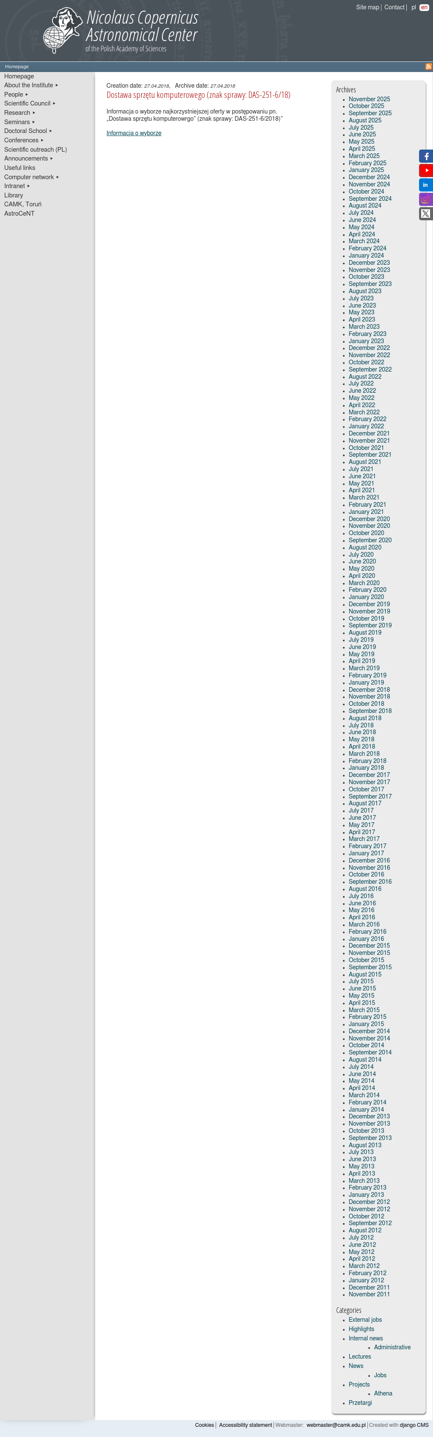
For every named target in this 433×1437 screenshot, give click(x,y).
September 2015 (370, 968)
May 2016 (362, 910)
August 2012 (365, 1231)
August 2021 (365, 462)
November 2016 (369, 868)
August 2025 (365, 121)
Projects (359, 1385)
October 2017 (366, 790)
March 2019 (364, 668)
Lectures (360, 1357)
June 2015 (362, 989)
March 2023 (364, 327)
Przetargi (360, 1403)
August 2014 (365, 1060)
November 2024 (369, 185)
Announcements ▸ (29, 158)
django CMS (414, 1425)
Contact (394, 8)
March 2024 (364, 241)
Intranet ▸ (17, 186)
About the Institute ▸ (31, 85)
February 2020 (367, 590)
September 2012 (370, 1223)
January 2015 (366, 1024)
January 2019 (366, 683)
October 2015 (366, 960)
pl (413, 8)
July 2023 (361, 299)
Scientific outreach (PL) (35, 150)
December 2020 (369, 519)
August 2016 (365, 889)
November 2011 (369, 1295)
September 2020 (370, 541)
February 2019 (367, 676)
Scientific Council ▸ (30, 103)
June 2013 (362, 1159)
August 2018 (365, 718)
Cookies (204, 1425)
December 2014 (369, 1032)
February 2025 (367, 163)
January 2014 (366, 1110)
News (356, 1366)
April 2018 (362, 747)
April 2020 (362, 576)
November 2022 (369, 355)
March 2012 (364, 1266)
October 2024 (366, 192)
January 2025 (366, 170)
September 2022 (370, 370)
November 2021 (369, 441)
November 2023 (369, 270)
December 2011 (369, 1288)
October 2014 (366, 1046)
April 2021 (362, 491)
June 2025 (362, 135)
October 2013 (366, 1131)
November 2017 (369, 782)
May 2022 (362, 398)
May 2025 (362, 142)
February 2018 (367, 761)
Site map (367, 8)
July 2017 (361, 811)
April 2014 (362, 1088)
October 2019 (366, 619)
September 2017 (370, 797)
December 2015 (369, 946)
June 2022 (362, 391)
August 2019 (365, 633)
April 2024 (362, 235)
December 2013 (369, 1117)
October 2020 (366, 533)
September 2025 (370, 114)
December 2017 (369, 775)
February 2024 (367, 249)
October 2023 (366, 277)
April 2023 (362, 320)
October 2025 (366, 106)
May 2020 (362, 569)
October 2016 (366, 875)
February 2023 (367, 334)
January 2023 (366, 341)
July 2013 (361, 1152)
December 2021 (369, 434)
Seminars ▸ (20, 122)
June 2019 (362, 647)
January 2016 (366, 939)
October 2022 (366, 363)
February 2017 (367, 846)
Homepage (19, 76)
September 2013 (370, 1138)
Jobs (380, 1376)
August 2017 (365, 804)
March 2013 (364, 1181)
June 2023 (362, 306)
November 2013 (369, 1124)
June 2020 (362, 562)
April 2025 (362, 149)
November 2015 (369, 953)
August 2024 (365, 206)
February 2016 (367, 932)
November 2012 (369, 1209)
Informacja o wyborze (134, 133)
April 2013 (362, 1174)
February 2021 (367, 505)
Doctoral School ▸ (28, 131)
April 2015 (362, 1003)
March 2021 (364, 498)
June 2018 (362, 732)
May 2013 (362, 1167)
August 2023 (365, 291)
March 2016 (364, 925)
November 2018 (369, 697)
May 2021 (362, 484)
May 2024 (362, 227)
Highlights (362, 1329)
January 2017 (366, 854)
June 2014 (362, 1074)
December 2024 (369, 177)
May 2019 (362, 654)
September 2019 (370, 626)
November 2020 (369, 526)
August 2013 (365, 1145)
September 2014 (370, 1053)
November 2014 (369, 1039)
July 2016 (361, 896)
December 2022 (369, 348)
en (424, 8)
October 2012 (366, 1217)
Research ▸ (20, 113)
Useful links (20, 168)
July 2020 (361, 555)
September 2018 (370, 711)
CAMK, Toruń (22, 204)
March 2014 (364, 1096)
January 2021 (366, 512)
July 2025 (361, 128)
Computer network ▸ (32, 177)
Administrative (392, 1348)
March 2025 (364, 156)
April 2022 (362, 405)
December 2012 (369, 1202)
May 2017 (362, 825)
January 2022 (366, 427)
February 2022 (367, 419)
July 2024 (361, 213)
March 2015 (364, 1010)
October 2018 (366, 704)
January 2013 (366, 1195)
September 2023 (370, 284)
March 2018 (364, 754)
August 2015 (365, 975)
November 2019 (369, 612)
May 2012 (362, 1252)
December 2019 (369, 605)
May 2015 (362, 996)
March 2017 (364, 839)
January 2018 (366, 768)
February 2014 (367, 1103)
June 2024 (362, 220)
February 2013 (367, 1188)
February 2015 (367, 1017)
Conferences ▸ (24, 140)
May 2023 (362, 313)
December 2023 (369, 263)
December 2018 (369, 690)
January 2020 (366, 597)
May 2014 (362, 1081)
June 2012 (362, 1245)
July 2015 (361, 982)
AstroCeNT (19, 214)
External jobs (365, 1320)
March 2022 (364, 413)
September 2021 (370, 455)
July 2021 (361, 469)
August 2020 (365, 548)
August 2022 (365, 377)
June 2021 (362, 477)
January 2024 (366, 256)
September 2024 (370, 199)
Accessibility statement (245, 1425)
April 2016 (362, 918)
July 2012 (361, 1238)
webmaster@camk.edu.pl (336, 1425)
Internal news (366, 1339)
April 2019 (362, 661)
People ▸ (16, 95)
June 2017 (362, 818)
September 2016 (370, 882)
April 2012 (362, 1259)
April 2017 (362, 832)
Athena (383, 1394)
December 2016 (369, 861)
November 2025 (369, 100)
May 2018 (362, 740)
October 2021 (366, 448)
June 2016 (362, 904)
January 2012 (366, 1281)
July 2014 (361, 1067)
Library (13, 195)
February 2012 (367, 1273)
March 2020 (364, 583)
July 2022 (361, 384)
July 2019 (361, 640)
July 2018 (361, 726)
